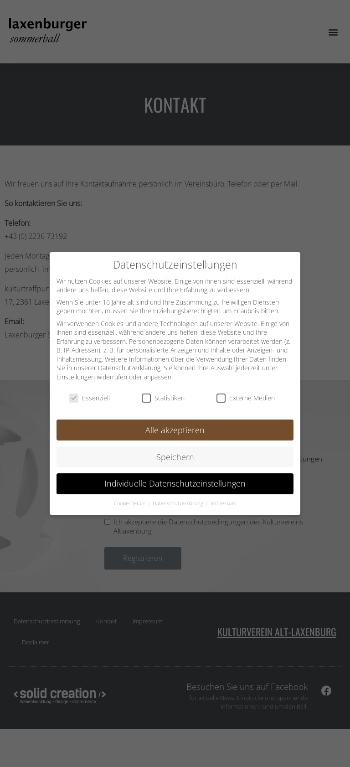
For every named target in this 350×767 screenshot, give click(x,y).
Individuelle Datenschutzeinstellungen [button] (175, 483)
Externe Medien (245, 398)
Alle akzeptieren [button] (175, 429)
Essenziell (89, 398)
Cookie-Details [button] (130, 503)
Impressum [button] (224, 503)
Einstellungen (76, 377)
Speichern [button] (175, 456)
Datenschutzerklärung (129, 367)
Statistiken (163, 398)
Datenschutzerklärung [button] (179, 503)
